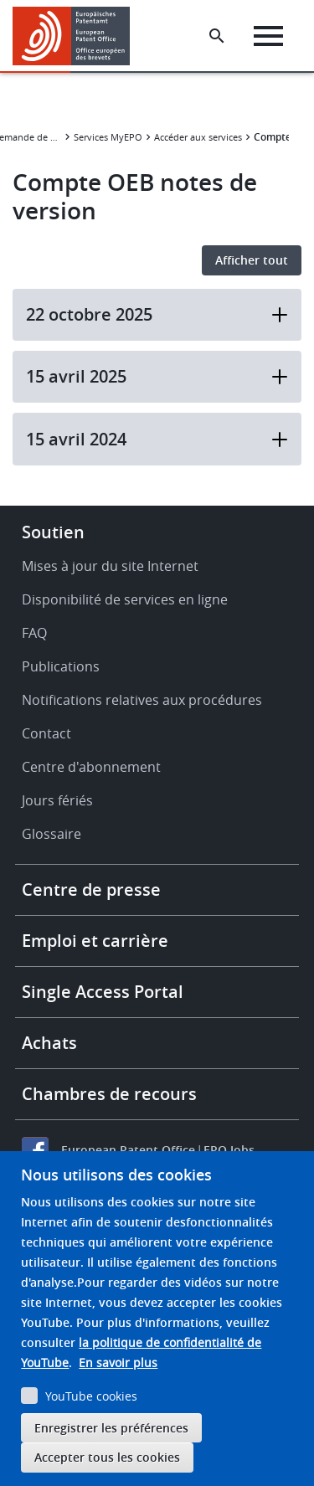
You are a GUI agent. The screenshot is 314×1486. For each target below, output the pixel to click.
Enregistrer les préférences (111, 1428)
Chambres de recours (109, 1093)
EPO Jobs (229, 1150)
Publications (61, 666)
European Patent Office (128, 1150)
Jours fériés (57, 800)
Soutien (53, 532)
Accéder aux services (198, 137)
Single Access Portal (102, 991)
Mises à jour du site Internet (110, 566)
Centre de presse (91, 889)
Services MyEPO (108, 137)
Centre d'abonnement (91, 767)
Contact (46, 733)
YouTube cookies (91, 1396)
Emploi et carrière (95, 940)
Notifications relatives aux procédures (142, 700)
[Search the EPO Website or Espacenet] (217, 36)
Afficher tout (251, 260)
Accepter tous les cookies (107, 1457)
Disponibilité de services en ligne (125, 599)
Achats (49, 1042)
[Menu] (268, 36)
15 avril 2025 (157, 376)
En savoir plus (118, 1362)
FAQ (34, 633)
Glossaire (51, 834)
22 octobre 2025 (157, 314)
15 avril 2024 (157, 439)
